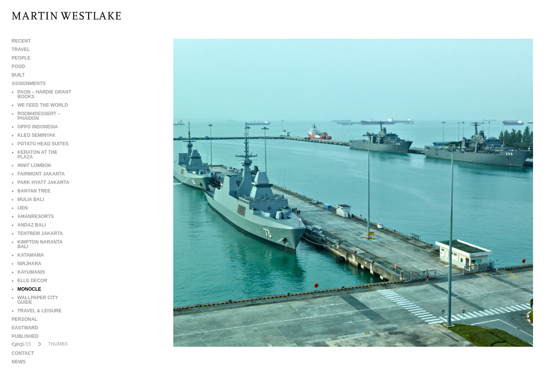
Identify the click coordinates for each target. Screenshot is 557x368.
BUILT (18, 75)
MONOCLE (26, 289)
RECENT (21, 41)
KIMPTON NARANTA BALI (37, 244)
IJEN (20, 208)
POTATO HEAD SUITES (40, 143)
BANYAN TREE (31, 191)
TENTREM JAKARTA (37, 233)
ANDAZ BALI (29, 225)
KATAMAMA (28, 255)
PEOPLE (21, 58)
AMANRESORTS (33, 216)
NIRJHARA (26, 263)
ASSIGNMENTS (29, 83)
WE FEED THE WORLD (40, 105)
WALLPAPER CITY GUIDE (35, 300)
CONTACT (23, 353)
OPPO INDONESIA (35, 126)
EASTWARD (25, 327)
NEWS (19, 361)
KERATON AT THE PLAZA (35, 154)
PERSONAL (25, 319)
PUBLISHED (25, 336)
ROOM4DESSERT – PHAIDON (36, 116)
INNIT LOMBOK (31, 165)
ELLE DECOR (29, 280)
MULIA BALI (28, 199)
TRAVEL (21, 49)
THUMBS (58, 344)
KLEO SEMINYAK (34, 135)
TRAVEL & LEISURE (37, 310)
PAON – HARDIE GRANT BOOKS (41, 94)
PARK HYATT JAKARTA (40, 182)
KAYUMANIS (28, 272)
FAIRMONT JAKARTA (38, 174)
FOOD (18, 66)
